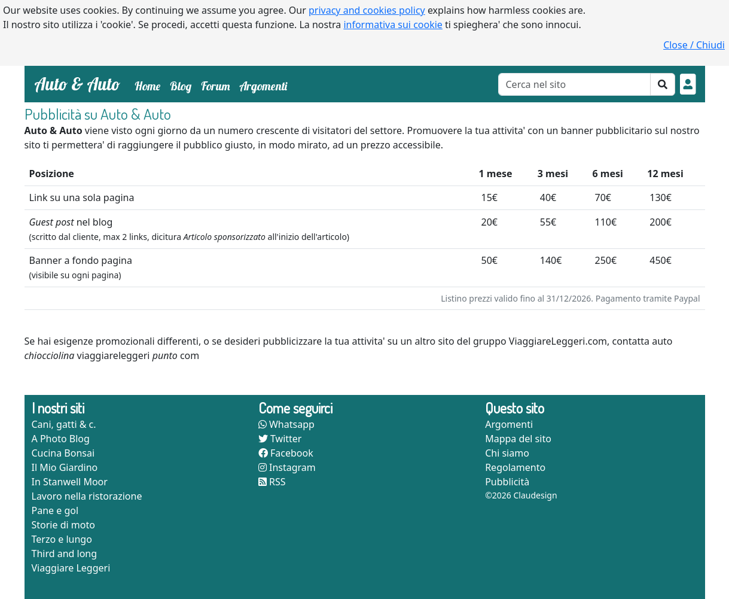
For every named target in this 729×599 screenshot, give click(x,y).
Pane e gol (55, 510)
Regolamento (515, 467)
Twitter (280, 438)
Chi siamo (507, 453)
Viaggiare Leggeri (71, 567)
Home (150, 85)
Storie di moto (63, 524)
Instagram (287, 467)
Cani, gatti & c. (64, 424)
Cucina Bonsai (63, 453)
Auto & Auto (77, 84)
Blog (180, 86)
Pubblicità (507, 481)
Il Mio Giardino (65, 467)
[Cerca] (574, 84)
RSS (272, 481)
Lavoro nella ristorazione (87, 496)
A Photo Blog (61, 438)
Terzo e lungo (62, 539)
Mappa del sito (518, 438)
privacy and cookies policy (367, 10)
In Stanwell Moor (70, 481)
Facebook (285, 453)
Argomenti (263, 86)
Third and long (64, 553)
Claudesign (535, 495)
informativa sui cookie (393, 24)
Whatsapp (286, 424)
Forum (215, 86)
